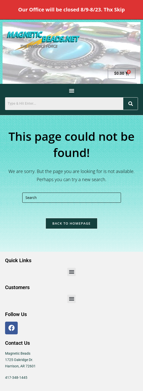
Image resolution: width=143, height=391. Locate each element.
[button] (71, 90)
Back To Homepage (71, 223)
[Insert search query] (71, 198)
